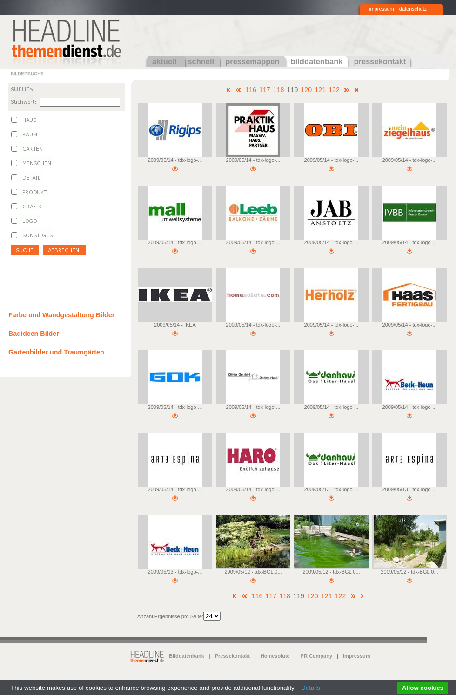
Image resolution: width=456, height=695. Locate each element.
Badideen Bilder (33, 333)
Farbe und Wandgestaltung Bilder (61, 315)
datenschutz (413, 9)
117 (264, 90)
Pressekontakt (232, 656)
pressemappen (252, 61)
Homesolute (275, 656)
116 (250, 90)
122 (334, 90)
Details (310, 687)
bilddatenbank (317, 61)
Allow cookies (422, 687)
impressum (381, 9)
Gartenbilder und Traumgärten (56, 352)
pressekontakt (380, 61)
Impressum (356, 656)
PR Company (316, 656)
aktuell (164, 61)
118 (278, 90)
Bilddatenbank (186, 656)
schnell (201, 61)
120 (306, 90)
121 (320, 90)
